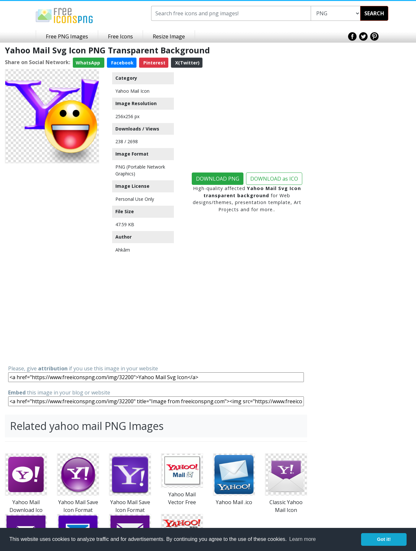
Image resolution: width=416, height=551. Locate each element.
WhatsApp (88, 63)
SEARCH (374, 13)
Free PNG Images (67, 36)
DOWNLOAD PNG (217, 178)
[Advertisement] (52, 263)
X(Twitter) (187, 63)
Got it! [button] (384, 539)
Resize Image (169, 36)
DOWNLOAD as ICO (274, 178)
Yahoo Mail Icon (132, 91)
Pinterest (153, 63)
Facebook (122, 63)
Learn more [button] (302, 539)
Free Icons (120, 36)
